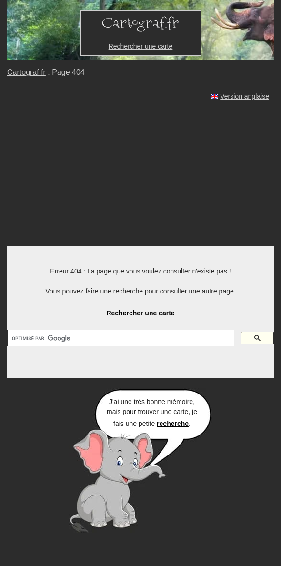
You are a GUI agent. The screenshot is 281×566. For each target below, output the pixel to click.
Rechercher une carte (141, 46)
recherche (173, 423)
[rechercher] (120, 338)
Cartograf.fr (26, 72)
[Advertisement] (140, 175)
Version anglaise (244, 96)
